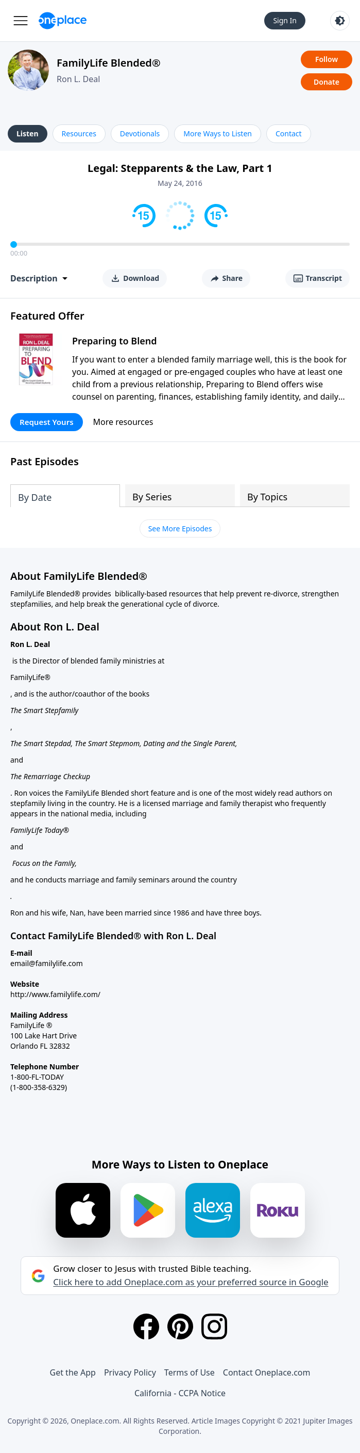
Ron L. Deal (78, 79)
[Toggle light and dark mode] (340, 20)
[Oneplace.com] (63, 20)
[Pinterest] (180, 1326)
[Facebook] (146, 1326)
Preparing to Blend (114, 341)
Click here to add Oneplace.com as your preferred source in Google (190, 1282)
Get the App (73, 1372)
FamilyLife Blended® (109, 63)
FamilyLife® (30, 677)
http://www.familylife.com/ (55, 994)
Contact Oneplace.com (267, 1372)
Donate (326, 82)
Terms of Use (189, 1372)
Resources (79, 133)
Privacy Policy (130, 1372)
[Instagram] (214, 1326)
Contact (289, 133)
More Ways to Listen (217, 133)
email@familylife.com (46, 963)
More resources (123, 422)
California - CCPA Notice (180, 1393)
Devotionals (140, 133)
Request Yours (47, 422)
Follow (326, 59)
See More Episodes (180, 528)
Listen (27, 133)
